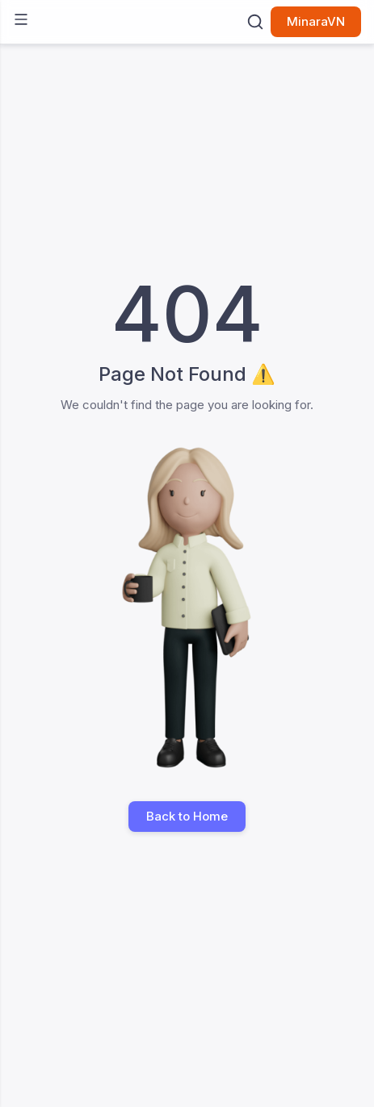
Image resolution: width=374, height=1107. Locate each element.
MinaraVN (316, 21)
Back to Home (187, 816)
